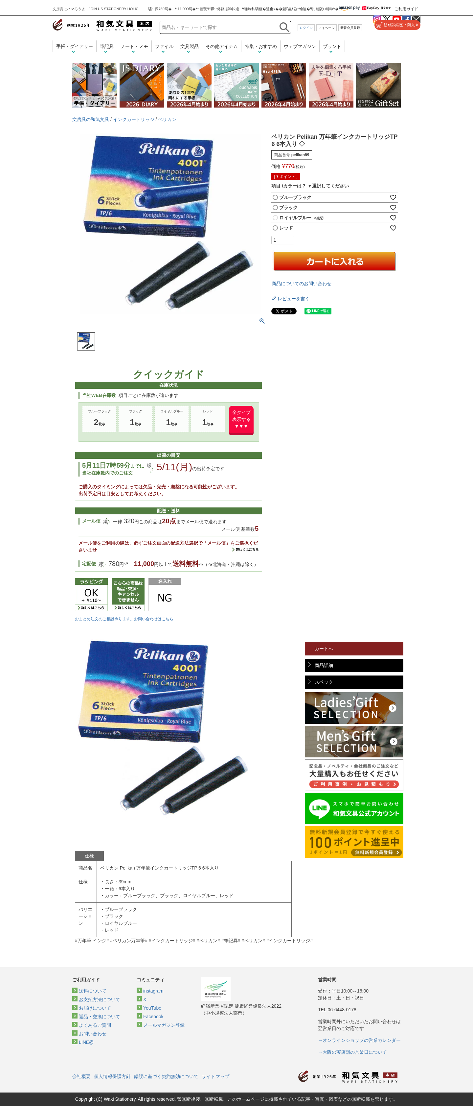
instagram (153, 991)
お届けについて (95, 1008)
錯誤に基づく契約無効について (166, 1076)
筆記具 (107, 46)
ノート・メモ (134, 46)
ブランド (332, 46)
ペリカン (167, 119)
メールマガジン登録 (164, 1025)
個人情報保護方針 (112, 1076)
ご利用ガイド (406, 9)
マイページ (326, 28)
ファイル (164, 46)
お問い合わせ (92, 1033)
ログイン (306, 28)
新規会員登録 (350, 28)
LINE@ (86, 1042)
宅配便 (89, 563)
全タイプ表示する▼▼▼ (241, 419)
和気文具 (102, 25)
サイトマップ (215, 1076)
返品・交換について (99, 1016)
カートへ (324, 648)
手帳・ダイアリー (74, 46)
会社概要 (81, 1076)
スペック (324, 682)
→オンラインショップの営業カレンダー (359, 1040)
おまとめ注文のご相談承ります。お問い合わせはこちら (124, 619)
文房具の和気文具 (90, 119)
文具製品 (189, 46)
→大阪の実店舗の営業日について (352, 1052)
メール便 (91, 521)
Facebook (153, 1016)
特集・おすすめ (261, 46)
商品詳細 (324, 665)
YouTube (152, 1008)
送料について (92, 991)
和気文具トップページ (347, 1076)
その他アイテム (222, 46)
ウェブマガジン (300, 46)
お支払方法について (99, 999)
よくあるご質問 (95, 1025)
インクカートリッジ (133, 119)
